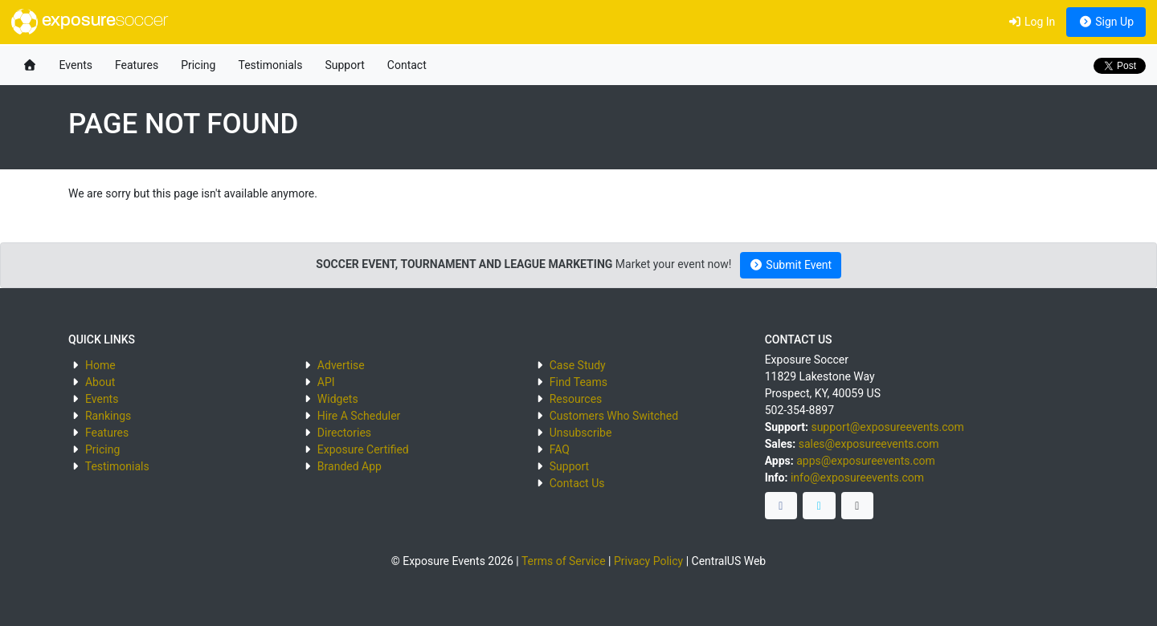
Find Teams (578, 382)
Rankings (108, 415)
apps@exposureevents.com (865, 460)
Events (75, 65)
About (100, 382)
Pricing (198, 65)
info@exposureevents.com (857, 477)
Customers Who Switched (614, 415)
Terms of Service (563, 561)
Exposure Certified (363, 449)
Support (344, 65)
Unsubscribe (581, 432)
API (326, 382)
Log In (1031, 21)
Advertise (341, 365)
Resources (576, 398)
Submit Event (790, 264)
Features (136, 65)
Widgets (337, 398)
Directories (344, 432)
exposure (89, 22)
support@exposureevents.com (887, 427)
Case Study (578, 365)
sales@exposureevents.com (869, 443)
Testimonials (270, 65)
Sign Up (1106, 21)
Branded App (349, 466)
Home (100, 365)
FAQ (560, 449)
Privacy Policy (648, 561)
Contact (407, 65)
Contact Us (577, 483)
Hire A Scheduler (358, 415)
